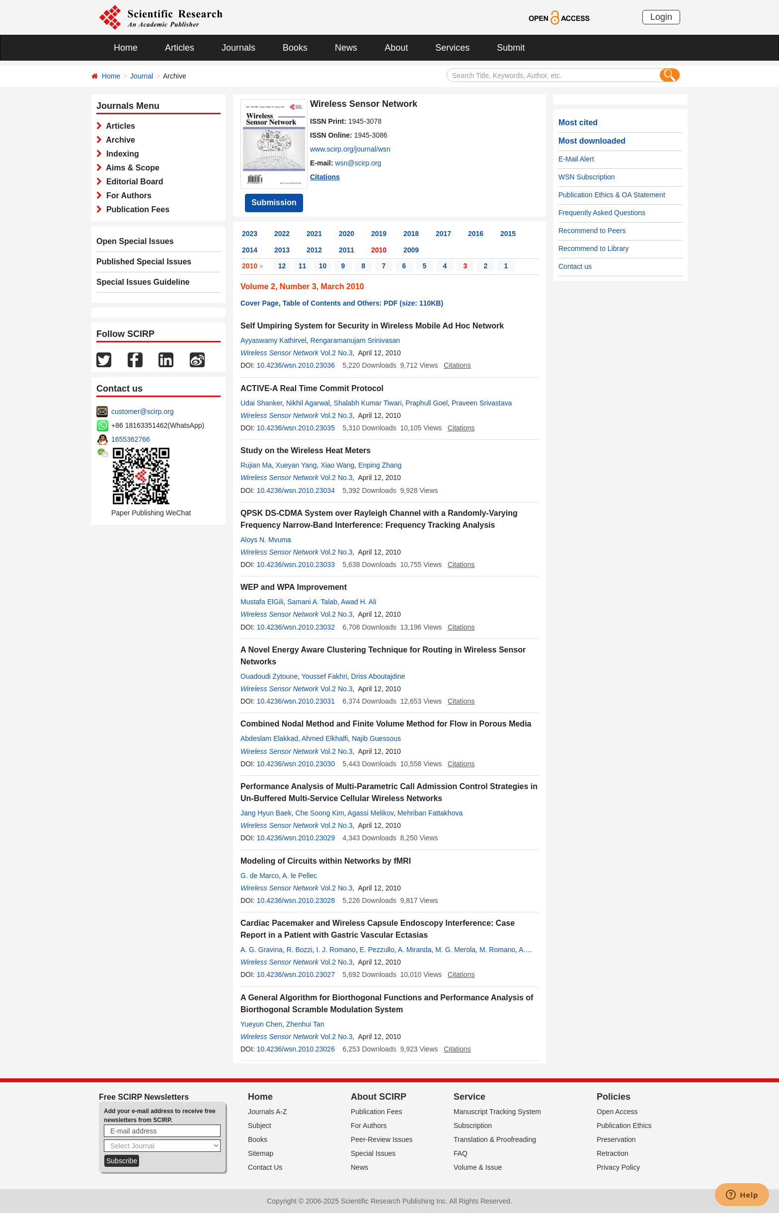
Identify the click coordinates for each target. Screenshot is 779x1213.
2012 (314, 250)
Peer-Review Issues (382, 1139)
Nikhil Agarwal (308, 403)
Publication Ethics (624, 1126)
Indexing (120, 154)
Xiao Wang (337, 465)
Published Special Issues (143, 261)
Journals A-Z (267, 1112)
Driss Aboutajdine (378, 676)
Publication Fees (135, 209)
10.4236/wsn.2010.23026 (296, 1049)
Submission (274, 202)
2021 (314, 234)
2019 (379, 234)
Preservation (616, 1139)
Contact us (575, 266)
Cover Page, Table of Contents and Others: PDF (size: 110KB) (341, 303)
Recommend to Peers (591, 231)
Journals (238, 48)
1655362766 (130, 439)
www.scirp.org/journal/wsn (350, 149)
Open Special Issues (135, 241)
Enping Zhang (379, 465)
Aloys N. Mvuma (265, 540)
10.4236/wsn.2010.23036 (296, 365)
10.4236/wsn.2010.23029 (296, 838)
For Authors (127, 195)
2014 (249, 250)
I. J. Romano (336, 950)
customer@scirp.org (142, 411)
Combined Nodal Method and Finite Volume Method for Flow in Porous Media (385, 724)
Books (295, 48)
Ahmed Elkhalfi (325, 738)
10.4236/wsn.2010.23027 (296, 974)
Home (126, 48)
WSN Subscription (586, 177)
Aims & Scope (130, 167)
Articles (179, 48)
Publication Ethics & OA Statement (611, 195)
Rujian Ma (256, 465)
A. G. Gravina (261, 950)
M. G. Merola (455, 950)
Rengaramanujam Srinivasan (355, 340)
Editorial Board (132, 181)
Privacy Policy (618, 1167)
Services (452, 48)
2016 (475, 234)
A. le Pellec (299, 876)
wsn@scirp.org (358, 163)
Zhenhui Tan (305, 1024)
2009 (411, 250)
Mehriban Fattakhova (430, 813)
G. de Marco (259, 876)
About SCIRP (378, 1097)
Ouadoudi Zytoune (269, 676)
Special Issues (373, 1153)
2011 (346, 250)
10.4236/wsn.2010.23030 (296, 764)
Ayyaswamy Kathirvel (273, 340)
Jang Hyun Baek (266, 813)
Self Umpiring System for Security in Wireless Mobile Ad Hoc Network (372, 326)
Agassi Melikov (370, 813)
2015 (508, 234)
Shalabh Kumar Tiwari (368, 403)
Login (661, 17)
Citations (325, 177)
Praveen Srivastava (482, 403)
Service (469, 1097)
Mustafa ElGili (261, 602)
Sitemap (260, 1153)
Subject (259, 1126)
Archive (118, 140)
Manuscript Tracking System (497, 1112)
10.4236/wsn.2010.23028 (296, 900)
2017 (443, 234)
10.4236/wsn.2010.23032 (296, 627)
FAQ (460, 1153)
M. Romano (497, 950)
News (346, 48)
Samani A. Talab (312, 602)
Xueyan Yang (296, 465)
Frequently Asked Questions (601, 213)
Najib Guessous (376, 738)
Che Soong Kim (320, 813)
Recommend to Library (593, 248)
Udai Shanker (261, 403)
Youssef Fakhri (324, 676)
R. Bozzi (299, 950)
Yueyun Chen (261, 1024)
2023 (249, 234)
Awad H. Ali (358, 602)
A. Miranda (415, 950)
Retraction (612, 1153)
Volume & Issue (478, 1167)
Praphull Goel (426, 403)
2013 (282, 250)
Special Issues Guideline (143, 282)
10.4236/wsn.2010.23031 (296, 701)
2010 (379, 250)
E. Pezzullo (377, 950)
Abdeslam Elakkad (269, 738)
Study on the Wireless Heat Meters (305, 450)
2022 (282, 234)
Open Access (617, 1112)
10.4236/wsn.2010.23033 (296, 564)
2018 (411, 234)
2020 (346, 234)
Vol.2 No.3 (336, 353)
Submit (511, 48)
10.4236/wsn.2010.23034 (296, 490)
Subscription (473, 1126)
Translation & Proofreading (495, 1139)
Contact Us (265, 1167)
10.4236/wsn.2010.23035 (296, 428)
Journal (141, 76)
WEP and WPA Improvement (293, 587)
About (396, 48)
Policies (613, 1097)
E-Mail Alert (576, 159)
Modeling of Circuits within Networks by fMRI (325, 861)
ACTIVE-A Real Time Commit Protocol (312, 388)
